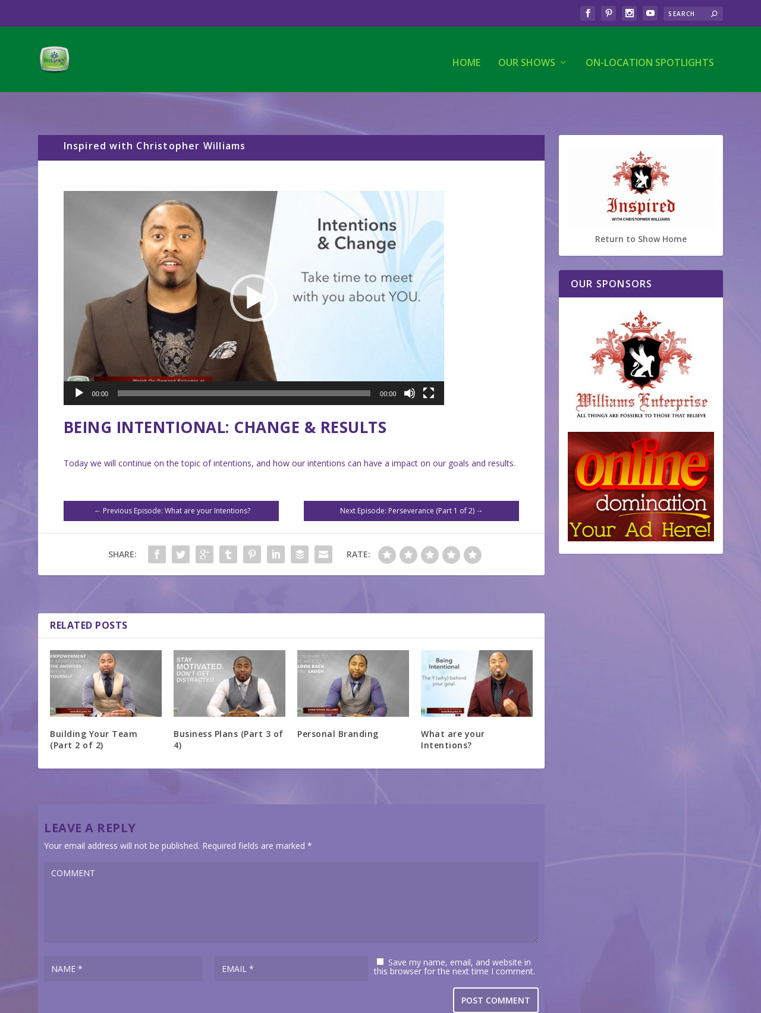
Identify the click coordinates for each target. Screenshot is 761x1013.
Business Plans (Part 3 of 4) (229, 715)
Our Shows (526, 57)
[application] (254, 274)
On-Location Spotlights (650, 57)
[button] (254, 273)
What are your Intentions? (453, 715)
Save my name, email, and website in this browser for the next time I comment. (454, 942)
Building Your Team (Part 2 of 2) (93, 715)
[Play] (79, 369)
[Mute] (410, 369)
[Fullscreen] (429, 369)
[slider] (244, 369)
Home (466, 57)
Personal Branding (338, 709)
